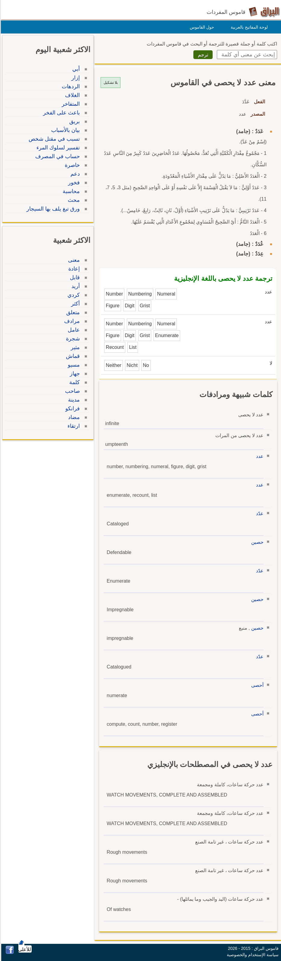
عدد (259, 456)
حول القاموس (201, 27)
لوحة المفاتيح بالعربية (248, 27)
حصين (256, 542)
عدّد (259, 513)
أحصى (256, 685)
